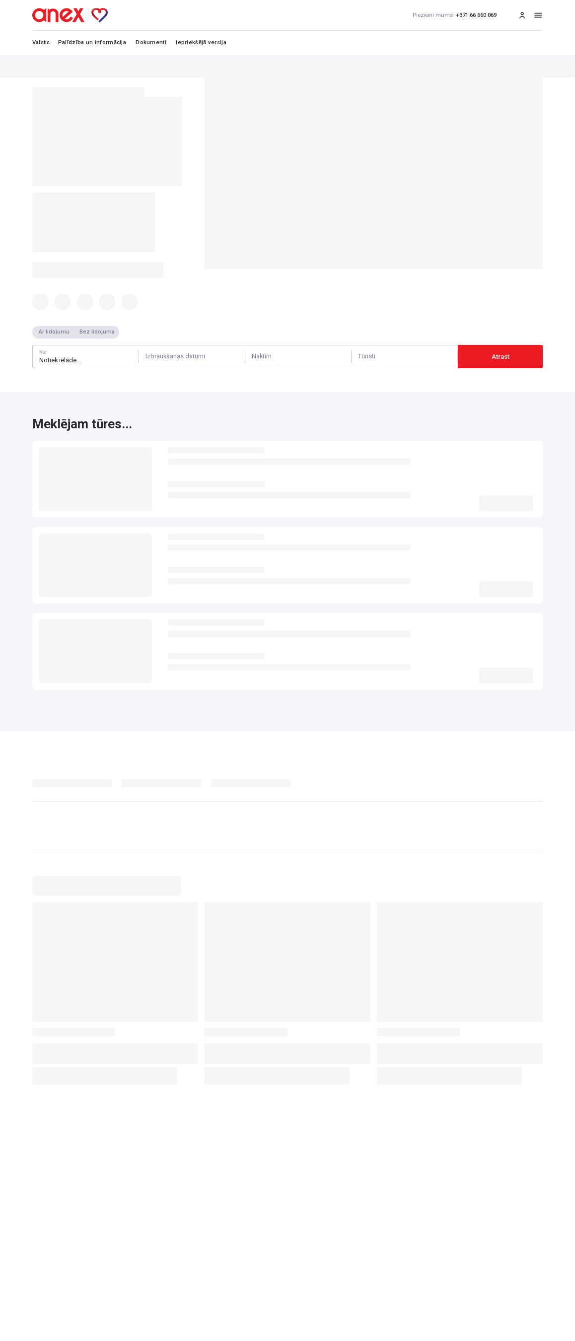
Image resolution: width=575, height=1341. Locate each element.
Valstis (41, 42)
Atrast (500, 356)
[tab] (77, 785)
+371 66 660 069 (455, 15)
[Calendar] (192, 356)
